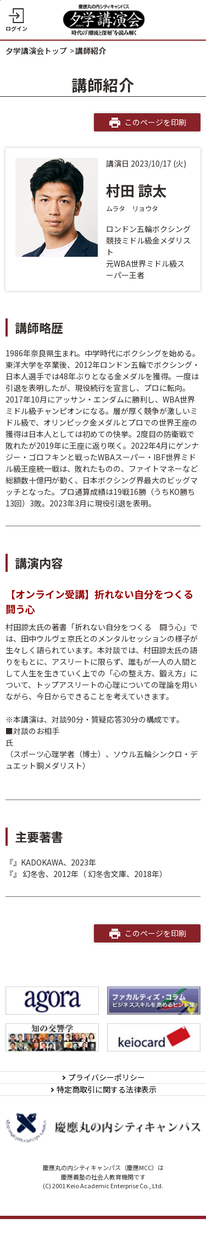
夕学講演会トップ (36, 50)
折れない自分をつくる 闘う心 (64, 862)
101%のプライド (43, 873)
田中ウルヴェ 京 (33, 742)
